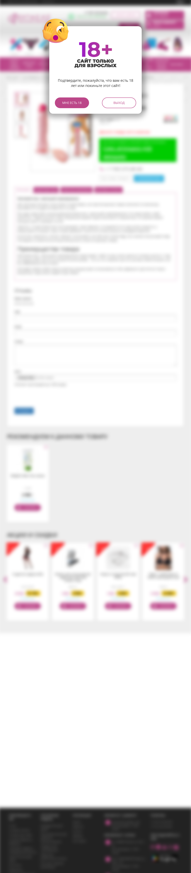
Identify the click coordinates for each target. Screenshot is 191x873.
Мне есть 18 (72, 103)
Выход (119, 103)
